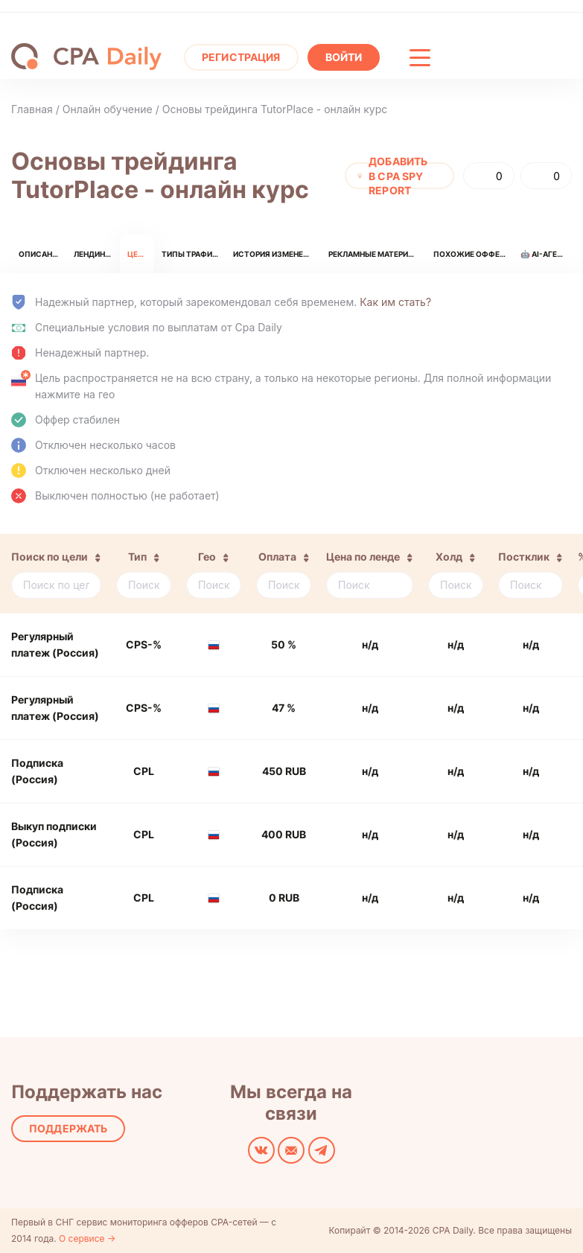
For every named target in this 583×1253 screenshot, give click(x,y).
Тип (137, 556)
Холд (449, 556)
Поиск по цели (49, 556)
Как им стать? (395, 302)
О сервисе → (87, 1238)
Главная (32, 109)
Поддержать (68, 1128)
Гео (207, 556)
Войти (344, 57)
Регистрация (241, 57)
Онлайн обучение (108, 109)
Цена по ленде (363, 556)
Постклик (523, 556)
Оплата (277, 556)
